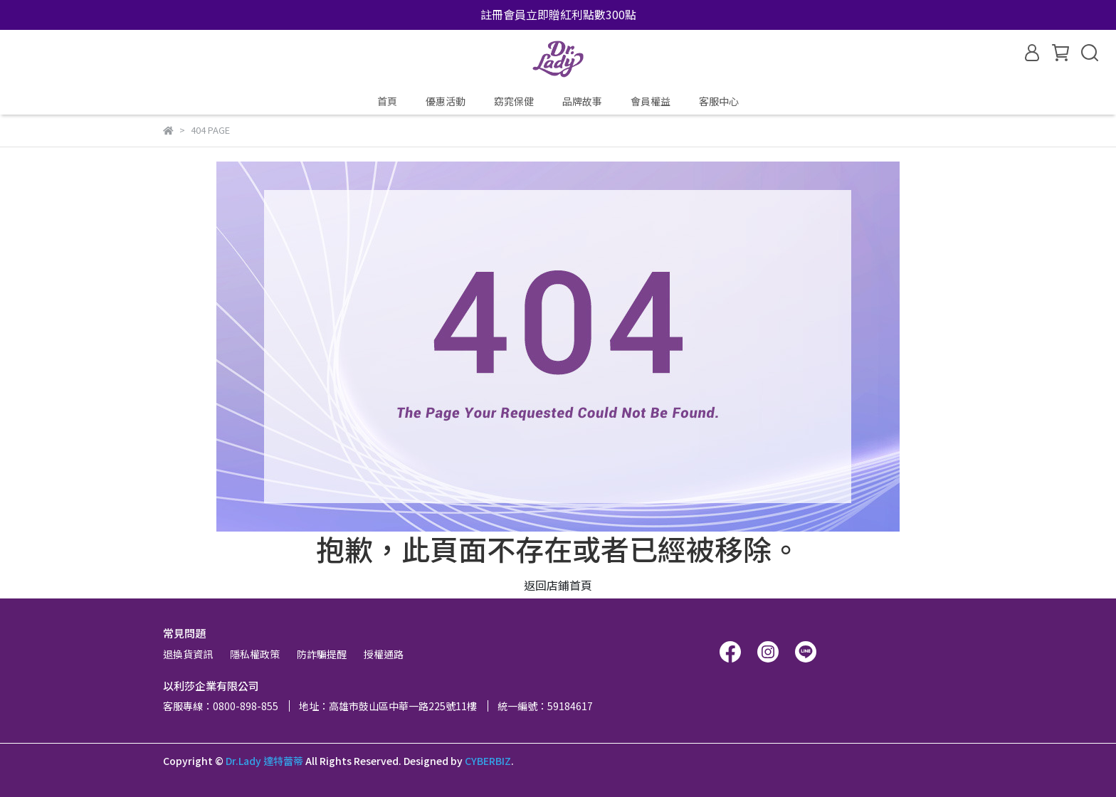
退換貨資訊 (188, 654)
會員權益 (650, 101)
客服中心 (719, 101)
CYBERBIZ (488, 761)
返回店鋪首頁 (558, 584)
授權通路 (384, 654)
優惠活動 (445, 101)
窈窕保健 (514, 101)
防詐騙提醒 (322, 654)
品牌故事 (582, 101)
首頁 (387, 101)
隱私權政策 (255, 654)
